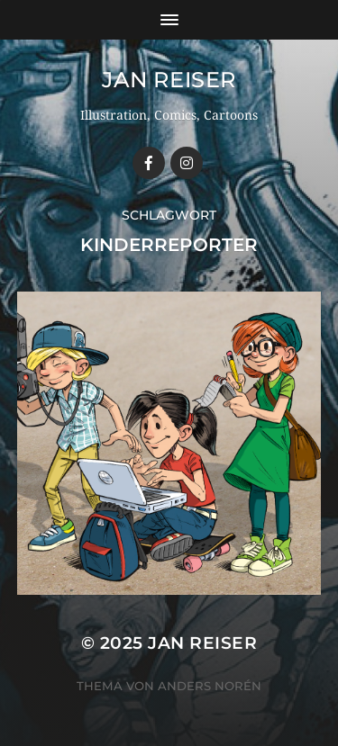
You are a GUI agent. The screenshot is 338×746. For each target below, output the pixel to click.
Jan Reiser (169, 80)
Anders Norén (209, 686)
